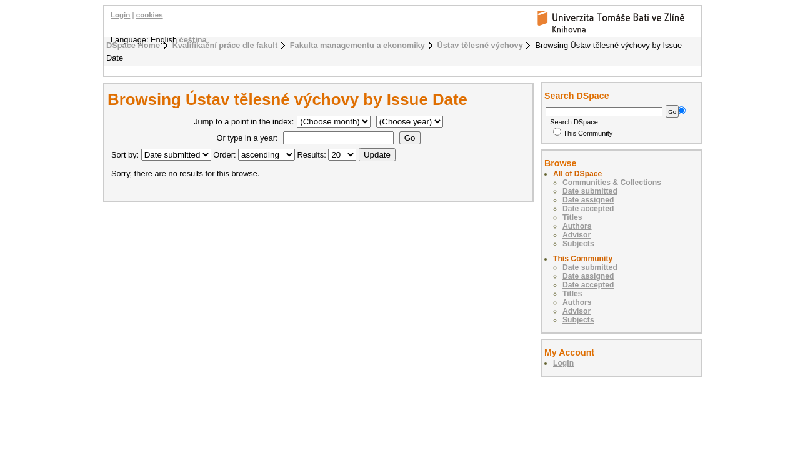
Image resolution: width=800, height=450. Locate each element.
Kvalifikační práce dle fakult (225, 45)
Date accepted (588, 208)
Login (120, 15)
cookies (149, 15)
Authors (577, 226)
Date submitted (590, 191)
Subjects (578, 243)
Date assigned (588, 200)
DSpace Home (133, 45)
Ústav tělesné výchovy (480, 45)
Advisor (576, 235)
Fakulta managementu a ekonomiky (357, 45)
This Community (582, 133)
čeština (193, 39)
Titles (572, 217)
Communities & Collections (611, 182)
